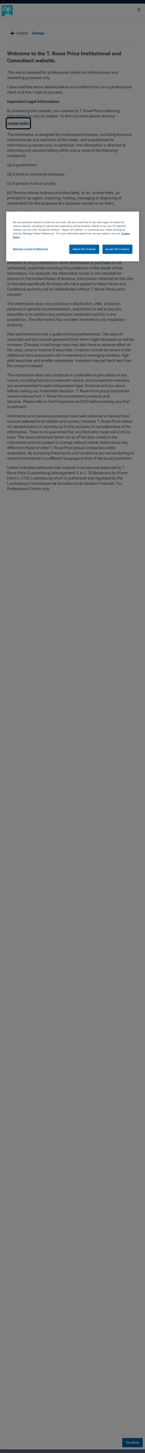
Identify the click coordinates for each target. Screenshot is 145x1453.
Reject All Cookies (84, 248)
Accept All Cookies (117, 248)
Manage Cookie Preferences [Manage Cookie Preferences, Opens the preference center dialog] (30, 248)
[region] (72, 236)
